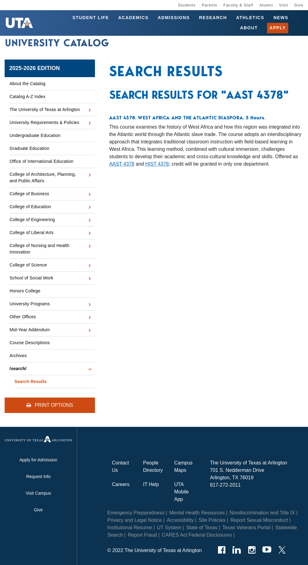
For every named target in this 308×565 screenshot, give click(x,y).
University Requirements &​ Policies (44, 122)
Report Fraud (142, 535)
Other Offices (23, 316)
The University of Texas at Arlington (45, 109)
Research (213, 17)
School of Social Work (31, 277)
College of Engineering (32, 219)
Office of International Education (41, 161)
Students (186, 5)
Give (298, 5)
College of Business (29, 193)
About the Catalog (27, 83)
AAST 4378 (121, 164)
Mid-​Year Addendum (30, 329)
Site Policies (212, 520)
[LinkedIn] (236, 550)
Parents (209, 5)
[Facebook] (221, 550)
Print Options (50, 405)
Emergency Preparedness (135, 512)
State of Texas (201, 527)
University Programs (30, 303)
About (249, 28)
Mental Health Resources (197, 512)
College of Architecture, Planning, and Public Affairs (43, 177)
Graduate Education (29, 148)
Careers (120, 484)
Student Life (90, 17)
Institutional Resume (129, 527)
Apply (277, 28)
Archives (18, 355)
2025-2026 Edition (34, 68)
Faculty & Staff (238, 5)
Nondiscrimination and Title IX (262, 512)
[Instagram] (251, 550)
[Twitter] (281, 550)
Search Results (30, 381)
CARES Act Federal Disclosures (197, 535)
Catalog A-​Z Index (27, 96)
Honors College (25, 290)
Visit (283, 5)
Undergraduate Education (35, 135)
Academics (133, 17)
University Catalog (57, 44)
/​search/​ (18, 368)
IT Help (151, 484)
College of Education (30, 206)
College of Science (28, 264)
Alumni (266, 5)
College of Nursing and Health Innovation (39, 248)
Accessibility (180, 520)
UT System (169, 527)
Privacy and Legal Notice (134, 520)
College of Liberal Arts (32, 232)
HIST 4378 (157, 164)
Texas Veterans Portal (246, 527)
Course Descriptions (30, 342)
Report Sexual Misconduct (259, 520)
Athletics (250, 17)
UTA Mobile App (181, 492)
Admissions (174, 17)
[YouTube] (266, 550)
